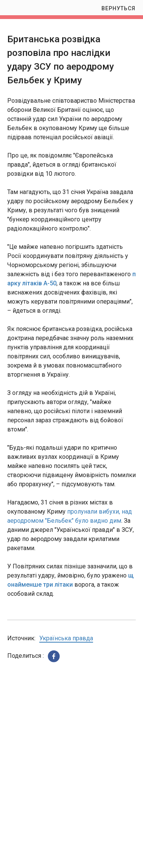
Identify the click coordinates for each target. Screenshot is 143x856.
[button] (54, 656)
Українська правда (66, 638)
